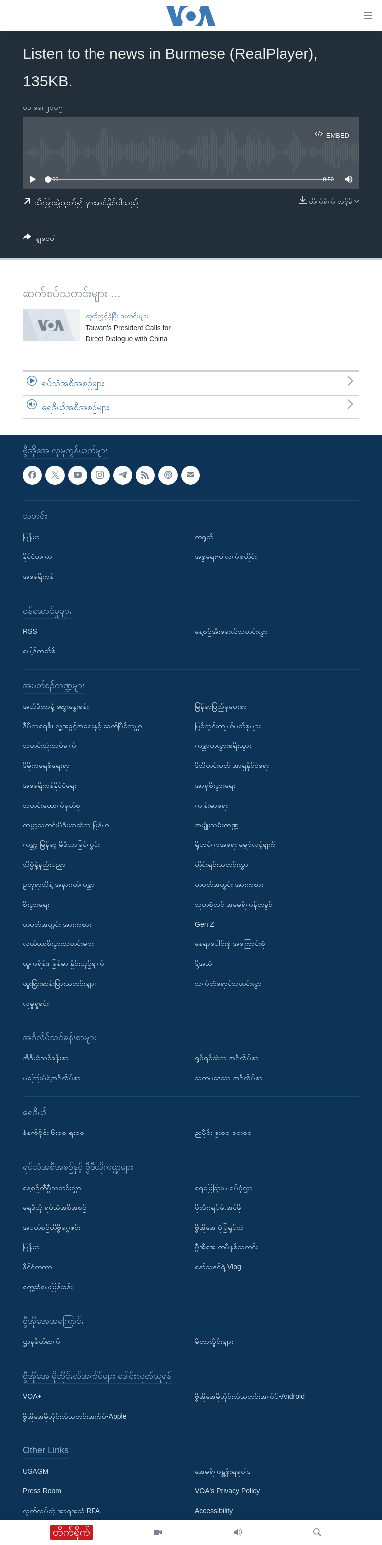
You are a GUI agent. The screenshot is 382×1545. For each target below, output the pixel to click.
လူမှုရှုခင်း (36, 1003)
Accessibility (214, 1511)
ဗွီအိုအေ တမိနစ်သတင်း (226, 1247)
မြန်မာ (31, 537)
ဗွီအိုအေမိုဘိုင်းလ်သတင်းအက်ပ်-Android (250, 1397)
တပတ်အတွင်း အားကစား (57, 924)
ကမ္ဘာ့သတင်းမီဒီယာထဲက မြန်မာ (66, 825)
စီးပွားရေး (36, 904)
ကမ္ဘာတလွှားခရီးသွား (223, 746)
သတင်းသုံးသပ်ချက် (49, 746)
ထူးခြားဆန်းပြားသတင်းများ (59, 983)
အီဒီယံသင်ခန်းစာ (46, 1058)
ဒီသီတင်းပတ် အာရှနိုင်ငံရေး (232, 766)
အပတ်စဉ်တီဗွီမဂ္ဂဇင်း (51, 1228)
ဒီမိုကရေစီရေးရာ (46, 766)
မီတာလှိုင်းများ (214, 1341)
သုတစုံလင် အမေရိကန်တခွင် (233, 904)
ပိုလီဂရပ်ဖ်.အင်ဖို (218, 1208)
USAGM (35, 1471)
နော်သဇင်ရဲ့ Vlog (218, 1267)
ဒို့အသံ (203, 963)
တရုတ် (204, 537)
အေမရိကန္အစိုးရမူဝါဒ (223, 1471)
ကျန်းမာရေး (211, 805)
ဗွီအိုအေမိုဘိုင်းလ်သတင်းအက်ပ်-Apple (74, 1417)
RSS (30, 631)
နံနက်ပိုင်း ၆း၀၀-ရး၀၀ (53, 1133)
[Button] (39, 240)
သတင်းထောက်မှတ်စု (51, 805)
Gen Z (204, 924)
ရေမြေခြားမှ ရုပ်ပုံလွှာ (224, 1188)
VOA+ (32, 1397)
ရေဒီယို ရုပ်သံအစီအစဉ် (55, 1208)
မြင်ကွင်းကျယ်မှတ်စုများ (228, 726)
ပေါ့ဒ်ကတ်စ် (39, 651)
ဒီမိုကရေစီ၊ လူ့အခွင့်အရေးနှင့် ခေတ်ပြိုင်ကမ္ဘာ (82, 726)
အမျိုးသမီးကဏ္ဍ (217, 825)
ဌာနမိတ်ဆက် (41, 1341)
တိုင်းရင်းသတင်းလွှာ (221, 864)
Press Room (42, 1491)
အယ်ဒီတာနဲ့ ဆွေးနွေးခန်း (56, 706)
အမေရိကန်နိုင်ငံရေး (49, 785)
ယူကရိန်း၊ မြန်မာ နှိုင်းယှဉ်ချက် (63, 963)
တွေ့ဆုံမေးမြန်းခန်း (48, 1287)
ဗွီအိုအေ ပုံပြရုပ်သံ (219, 1228)
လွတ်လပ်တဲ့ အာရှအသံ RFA (61, 1511)
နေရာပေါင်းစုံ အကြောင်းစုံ (230, 944)
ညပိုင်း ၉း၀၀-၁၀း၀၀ (223, 1133)
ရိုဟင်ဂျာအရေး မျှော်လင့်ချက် (235, 845)
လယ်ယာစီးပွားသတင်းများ (58, 944)
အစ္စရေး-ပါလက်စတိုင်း (226, 557)
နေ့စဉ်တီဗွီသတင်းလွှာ (52, 1188)
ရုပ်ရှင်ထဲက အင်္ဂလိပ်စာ (227, 1058)
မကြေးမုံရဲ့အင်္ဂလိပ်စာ (52, 1078)
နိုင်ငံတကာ (37, 557)
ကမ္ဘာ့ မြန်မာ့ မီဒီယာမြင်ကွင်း (61, 845)
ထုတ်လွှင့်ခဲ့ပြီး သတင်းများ (117, 316)
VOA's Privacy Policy (227, 1491)
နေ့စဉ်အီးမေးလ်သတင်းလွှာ (231, 631)
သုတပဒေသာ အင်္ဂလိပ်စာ (229, 1078)
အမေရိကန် (38, 577)
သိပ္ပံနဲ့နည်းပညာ (44, 864)
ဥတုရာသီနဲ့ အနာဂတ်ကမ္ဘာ (59, 884)
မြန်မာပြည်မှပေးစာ (221, 706)
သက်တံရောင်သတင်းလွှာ (228, 983)
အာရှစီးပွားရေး (215, 785)
